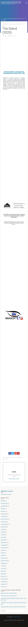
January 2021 (3, 516)
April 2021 (3, 508)
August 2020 (3, 526)
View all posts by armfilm (14, 478)
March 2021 (3, 511)
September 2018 (4, 560)
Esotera (13, 616)
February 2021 (4, 513)
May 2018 (3, 571)
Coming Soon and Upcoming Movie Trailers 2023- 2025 (13, 18)
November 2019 (4, 547)
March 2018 (3, 576)
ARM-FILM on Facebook (7, 491)
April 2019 (3, 555)
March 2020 (3, 540)
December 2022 (4, 503)
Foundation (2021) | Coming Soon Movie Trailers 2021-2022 (13, 606)
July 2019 (3, 550)
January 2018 (3, 581)
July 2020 (3, 529)
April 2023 (3, 500)
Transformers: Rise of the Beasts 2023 (9, 595)
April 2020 (3, 537)
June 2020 (3, 532)
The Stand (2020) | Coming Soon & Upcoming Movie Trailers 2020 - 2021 (14, 72)
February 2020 (4, 542)
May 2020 (3, 534)
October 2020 (4, 521)
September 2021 (4, 506)
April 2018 (3, 573)
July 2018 (3, 566)
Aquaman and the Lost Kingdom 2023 (8, 593)
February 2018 (4, 579)
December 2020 (4, 519)
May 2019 (3, 552)
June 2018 (3, 568)
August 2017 (3, 584)
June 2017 (3, 586)
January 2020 (3, 545)
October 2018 (4, 558)
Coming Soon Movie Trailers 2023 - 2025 (10, 2)
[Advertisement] (14, 54)
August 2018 (3, 563)
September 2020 (4, 524)
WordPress (18, 616)
